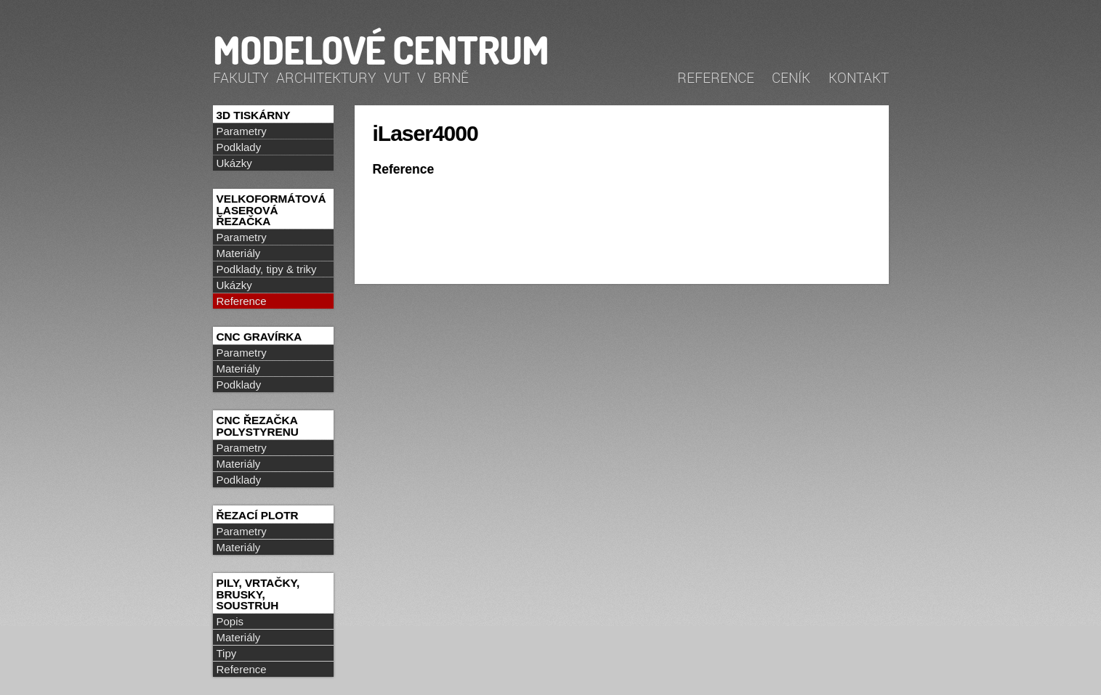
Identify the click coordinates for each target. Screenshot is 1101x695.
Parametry (242, 131)
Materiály (239, 253)
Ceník (791, 77)
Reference (715, 77)
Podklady (239, 147)
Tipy (227, 653)
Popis (230, 621)
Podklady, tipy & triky (267, 269)
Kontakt (858, 77)
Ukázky (234, 163)
